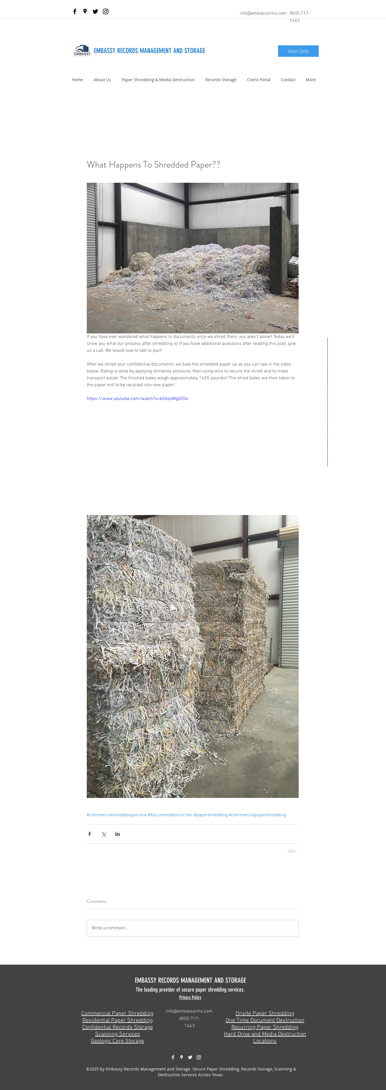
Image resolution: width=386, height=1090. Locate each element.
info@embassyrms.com (263, 13)
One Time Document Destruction (265, 1020)
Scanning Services (117, 1034)
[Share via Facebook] (89, 834)
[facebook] (74, 11)
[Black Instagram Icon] (105, 11)
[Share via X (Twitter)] (103, 834)
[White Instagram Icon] (199, 1057)
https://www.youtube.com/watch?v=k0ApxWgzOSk (137, 399)
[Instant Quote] (298, 51)
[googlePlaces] (85, 11)
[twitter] (95, 11)
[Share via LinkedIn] (117, 834)
